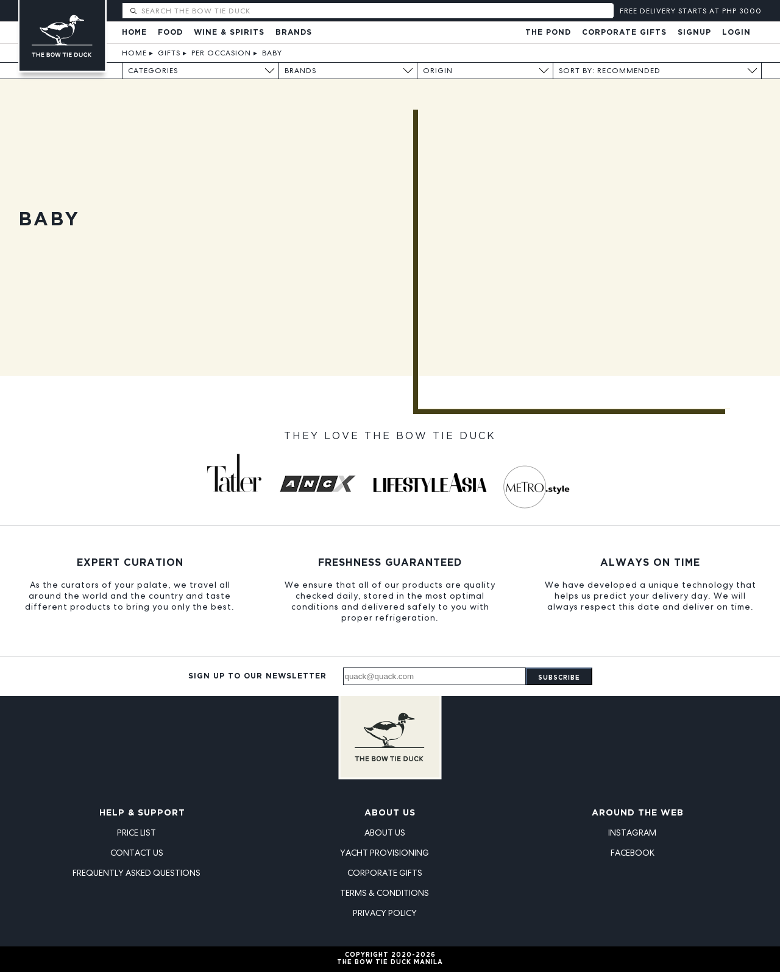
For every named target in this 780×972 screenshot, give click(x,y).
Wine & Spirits (229, 32)
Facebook (632, 852)
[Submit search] (133, 11)
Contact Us (136, 852)
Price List (136, 832)
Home (134, 32)
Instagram (632, 832)
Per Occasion (221, 53)
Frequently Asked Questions (136, 872)
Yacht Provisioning (384, 852)
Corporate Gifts (624, 32)
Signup (694, 32)
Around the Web (638, 813)
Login (736, 32)
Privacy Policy (385, 912)
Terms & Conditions (384, 892)
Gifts (169, 53)
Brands (293, 32)
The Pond (548, 32)
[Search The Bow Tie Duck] (376, 10)
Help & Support (142, 813)
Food (170, 32)
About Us (390, 813)
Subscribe (559, 678)
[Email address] (434, 676)
